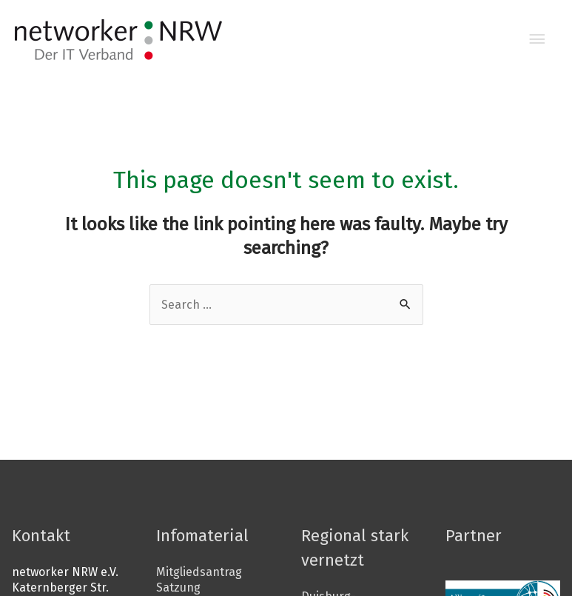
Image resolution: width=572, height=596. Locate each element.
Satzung (178, 587)
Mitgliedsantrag (197, 572)
